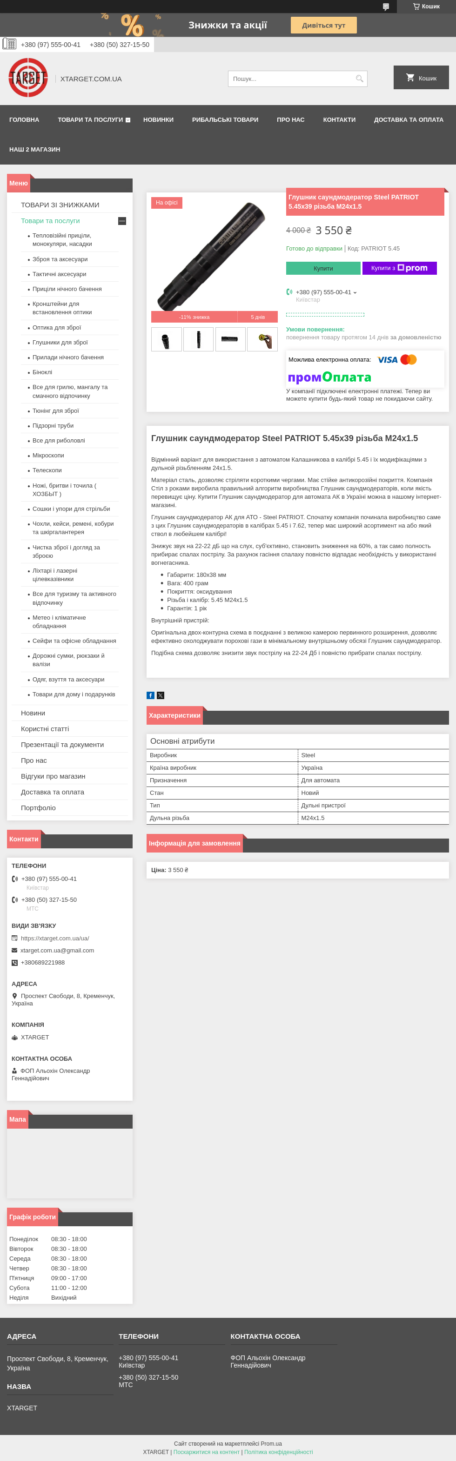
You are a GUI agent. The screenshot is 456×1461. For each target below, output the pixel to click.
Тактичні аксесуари (59, 274)
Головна (24, 119)
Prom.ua (271, 1444)
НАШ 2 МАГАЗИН (34, 149)
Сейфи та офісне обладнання (74, 640)
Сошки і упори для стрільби (71, 508)
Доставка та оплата (408, 119)
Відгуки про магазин (53, 776)
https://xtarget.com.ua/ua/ (55, 938)
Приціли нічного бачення (67, 288)
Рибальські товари (225, 119)
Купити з (399, 268)
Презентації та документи (62, 744)
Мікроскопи (48, 455)
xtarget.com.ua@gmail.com (57, 950)
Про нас (290, 119)
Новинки (158, 119)
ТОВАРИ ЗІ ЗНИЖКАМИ (60, 205)
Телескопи (47, 470)
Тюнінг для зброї (56, 410)
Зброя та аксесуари (60, 259)
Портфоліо (38, 808)
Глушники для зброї (60, 342)
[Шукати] (359, 79)
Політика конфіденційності (278, 1452)
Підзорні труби (53, 425)
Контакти (339, 119)
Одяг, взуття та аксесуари (68, 679)
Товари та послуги (90, 119)
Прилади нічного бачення (68, 357)
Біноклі (42, 372)
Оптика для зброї (57, 327)
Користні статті (45, 729)
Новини (33, 713)
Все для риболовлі (59, 440)
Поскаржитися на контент (207, 1452)
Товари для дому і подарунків (74, 694)
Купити (323, 268)
